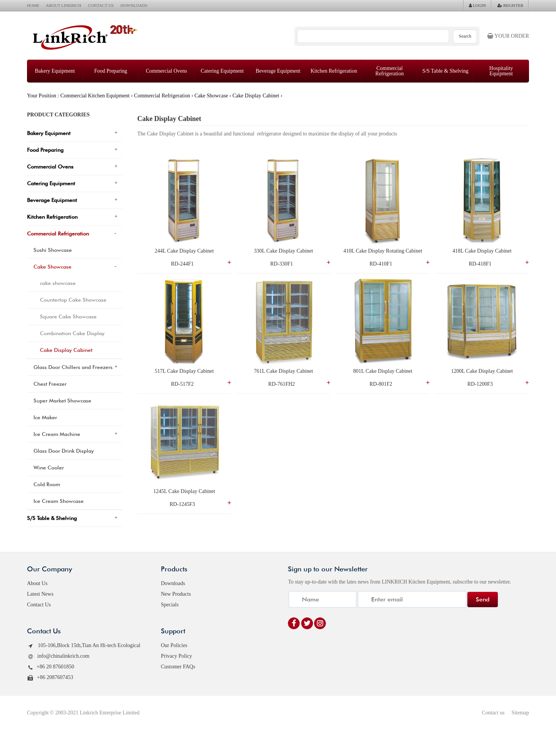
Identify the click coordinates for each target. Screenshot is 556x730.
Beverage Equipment (278, 71)
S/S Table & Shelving (445, 71)
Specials (170, 605)
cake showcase (58, 283)
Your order (508, 36)
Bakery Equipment (55, 71)
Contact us (493, 713)
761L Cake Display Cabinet (283, 371)
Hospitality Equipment (501, 70)
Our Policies (174, 645)
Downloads (173, 583)
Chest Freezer (50, 384)
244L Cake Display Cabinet (184, 251)
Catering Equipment (222, 71)
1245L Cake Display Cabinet (184, 491)
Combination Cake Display (72, 333)
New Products (176, 594)
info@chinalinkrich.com (58, 656)
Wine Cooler (48, 467)
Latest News (40, 594)
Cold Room (46, 484)
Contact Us (39, 605)
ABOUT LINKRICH (63, 5)
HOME (33, 5)
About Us (37, 583)
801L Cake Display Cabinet (382, 371)
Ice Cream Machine (56, 434)
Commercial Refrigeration (389, 70)
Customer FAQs (178, 667)
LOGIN (477, 5)
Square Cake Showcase (68, 316)
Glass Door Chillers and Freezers (73, 367)
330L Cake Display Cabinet (283, 251)
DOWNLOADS (134, 5)
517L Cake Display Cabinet (184, 371)
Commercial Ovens (166, 71)
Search (465, 36)
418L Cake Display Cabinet (482, 251)
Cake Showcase (211, 96)
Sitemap (520, 713)
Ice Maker (45, 417)
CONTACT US (101, 5)
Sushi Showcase (52, 250)
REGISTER (510, 5)
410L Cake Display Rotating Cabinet (382, 251)
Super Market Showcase (62, 401)
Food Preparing (110, 71)
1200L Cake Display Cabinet (482, 371)
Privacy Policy (176, 656)
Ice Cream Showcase (58, 501)
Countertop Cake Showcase (73, 300)
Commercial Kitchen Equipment (95, 96)
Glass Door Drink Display (63, 451)
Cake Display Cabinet (255, 96)
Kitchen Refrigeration (333, 71)
